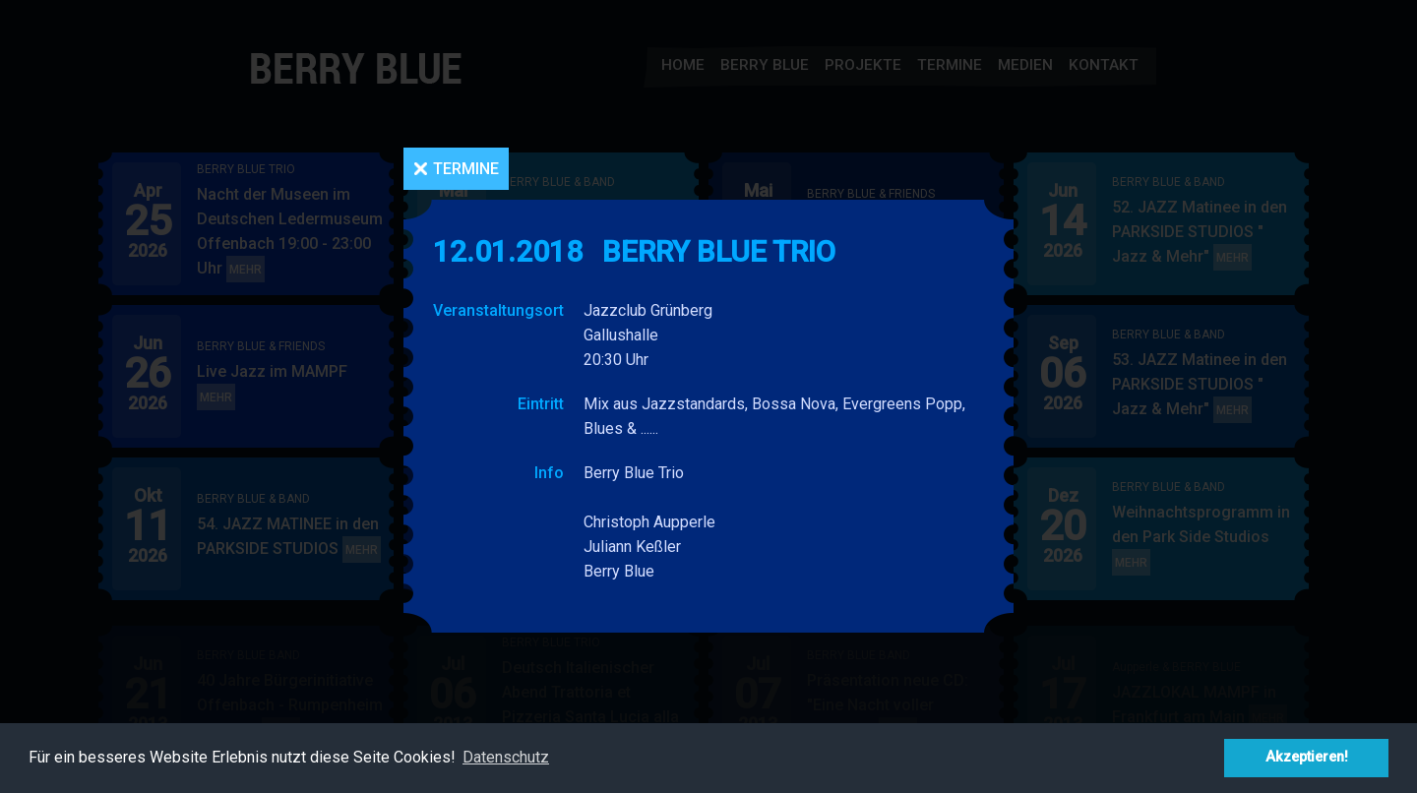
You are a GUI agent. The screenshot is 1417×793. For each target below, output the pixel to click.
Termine (466, 168)
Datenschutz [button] (505, 757)
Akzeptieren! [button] (1306, 757)
